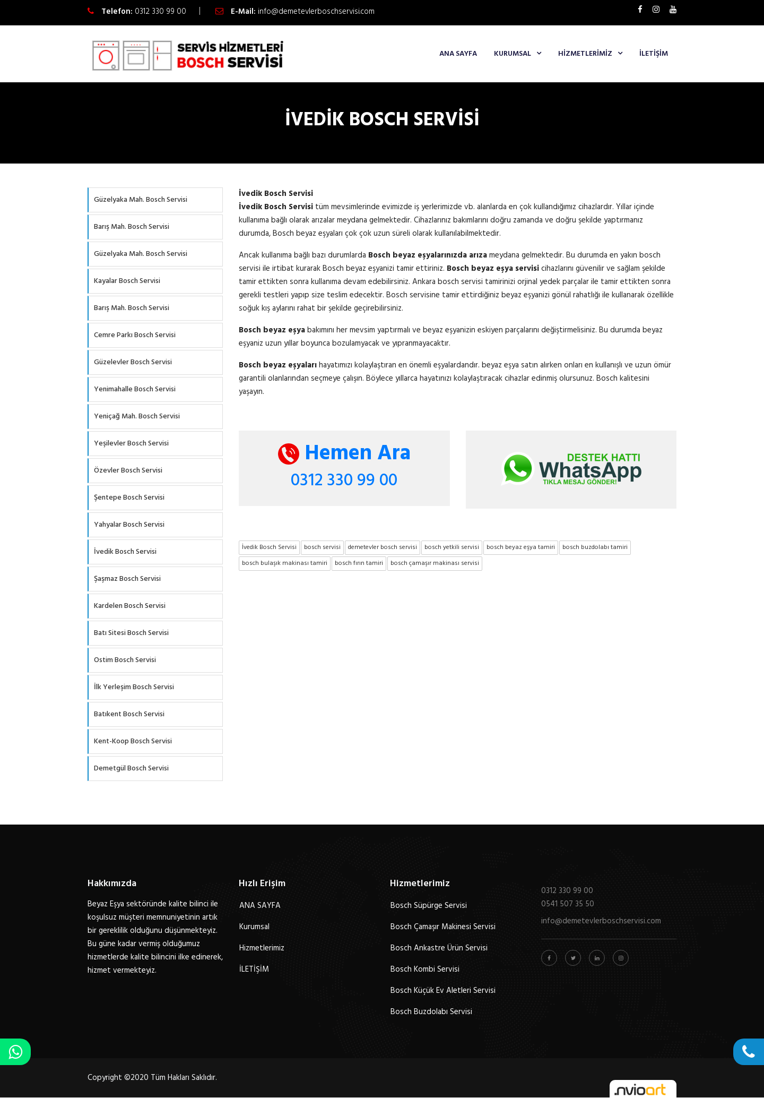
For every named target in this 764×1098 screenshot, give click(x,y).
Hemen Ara (344, 454)
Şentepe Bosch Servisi (129, 498)
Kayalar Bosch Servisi (127, 281)
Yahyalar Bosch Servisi (129, 525)
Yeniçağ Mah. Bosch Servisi (137, 416)
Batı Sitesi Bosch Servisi (131, 633)
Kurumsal (512, 54)
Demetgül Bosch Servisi (131, 768)
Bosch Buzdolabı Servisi (431, 1012)
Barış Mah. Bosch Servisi (131, 227)
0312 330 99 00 (160, 11)
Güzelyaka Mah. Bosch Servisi (140, 200)
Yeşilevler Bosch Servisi (131, 444)
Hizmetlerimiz (585, 54)
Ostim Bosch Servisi (125, 660)
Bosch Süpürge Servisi (428, 905)
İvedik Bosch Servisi (125, 552)
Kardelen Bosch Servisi (130, 606)
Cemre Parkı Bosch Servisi (135, 335)
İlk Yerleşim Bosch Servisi (134, 687)
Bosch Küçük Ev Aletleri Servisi (443, 990)
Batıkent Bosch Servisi (129, 714)
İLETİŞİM (653, 54)
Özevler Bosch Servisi (128, 471)
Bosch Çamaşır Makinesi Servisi (443, 927)
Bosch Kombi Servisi (424, 969)
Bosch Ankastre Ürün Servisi (439, 948)
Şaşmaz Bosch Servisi (127, 579)
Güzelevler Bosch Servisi (133, 362)
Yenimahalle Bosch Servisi (135, 389)
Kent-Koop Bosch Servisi (133, 741)
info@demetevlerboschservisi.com (316, 11)
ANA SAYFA (458, 54)
